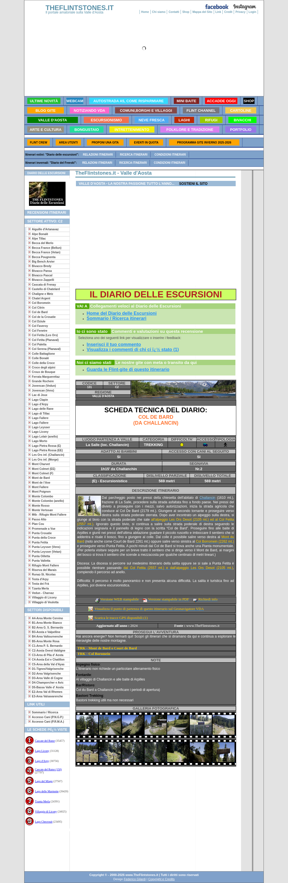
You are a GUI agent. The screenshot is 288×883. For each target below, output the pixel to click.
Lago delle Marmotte (46, 791)
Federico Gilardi (135, 879)
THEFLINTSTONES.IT (80, 8)
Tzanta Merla (42, 801)
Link (218, 11)
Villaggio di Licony (46, 811)
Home (145, 11)
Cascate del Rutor (45, 740)
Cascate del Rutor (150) (48, 769)
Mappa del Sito (202, 11)
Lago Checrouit (43, 821)
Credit (228, 11)
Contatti (173, 11)
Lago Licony (42, 750)
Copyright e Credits (161, 879)
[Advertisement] (44, 849)
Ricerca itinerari (133, 154)
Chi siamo (159, 11)
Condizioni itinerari (170, 154)
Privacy (240, 11)
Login (252, 11)
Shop (185, 11)
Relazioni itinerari (98, 154)
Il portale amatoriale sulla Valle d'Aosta (75, 12)
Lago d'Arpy (42, 761)
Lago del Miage (44, 781)
